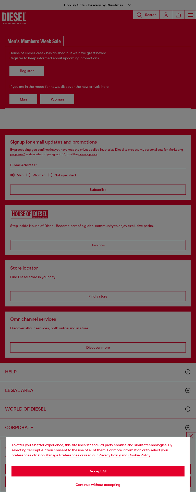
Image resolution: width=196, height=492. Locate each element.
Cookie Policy (139, 455)
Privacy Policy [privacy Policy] (110, 455)
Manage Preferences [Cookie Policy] (62, 455)
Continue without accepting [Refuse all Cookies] (98, 485)
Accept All (98, 471)
